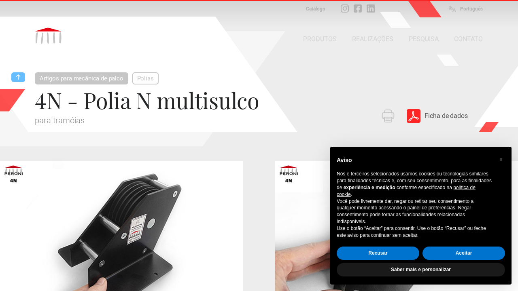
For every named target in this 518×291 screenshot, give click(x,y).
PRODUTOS (320, 39)
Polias (145, 78)
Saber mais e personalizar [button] (421, 269)
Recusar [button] (377, 253)
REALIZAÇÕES (372, 39)
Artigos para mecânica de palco (81, 78)
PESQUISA (424, 39)
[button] (501, 159)
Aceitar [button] (464, 253)
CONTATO (468, 39)
